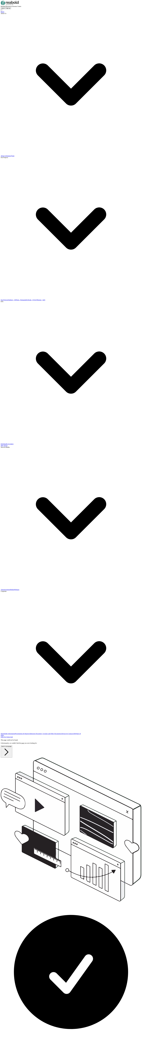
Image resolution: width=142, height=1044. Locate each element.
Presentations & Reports (22, 733)
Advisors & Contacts (67, 733)
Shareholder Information (8, 733)
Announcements (5, 589)
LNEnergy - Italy (40, 300)
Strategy (8, 156)
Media (12, 589)
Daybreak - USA (30, 300)
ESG (2, 444)
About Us (3, 156)
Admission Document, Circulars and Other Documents (45, 733)
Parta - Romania (21, 300)
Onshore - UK (12, 300)
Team (12, 156)
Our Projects (4, 300)
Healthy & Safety (8, 444)
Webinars (16, 589)
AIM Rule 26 (77, 733)
